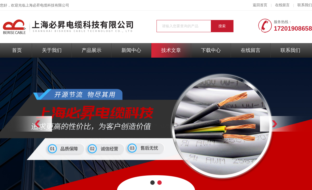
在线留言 (282, 5)
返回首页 (260, 5)
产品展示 (91, 50)
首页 (17, 50)
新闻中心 (131, 50)
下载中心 (211, 50)
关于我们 (52, 50)
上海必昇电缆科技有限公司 (47, 5)
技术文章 (171, 50)
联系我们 (304, 5)
